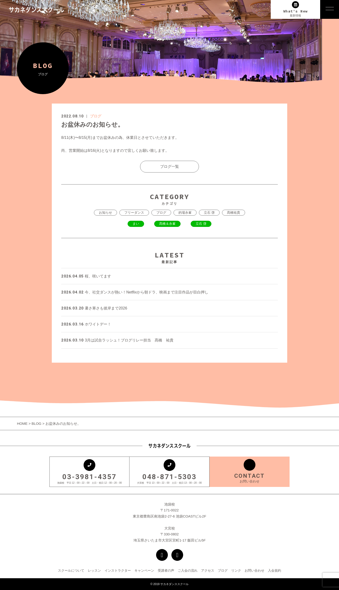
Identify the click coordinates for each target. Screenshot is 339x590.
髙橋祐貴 (233, 212)
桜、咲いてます (86, 276)
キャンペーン (144, 570)
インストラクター (118, 570)
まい (136, 223)
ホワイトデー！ (86, 324)
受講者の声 (166, 570)
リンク (236, 570)
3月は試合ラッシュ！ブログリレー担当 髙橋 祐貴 (117, 340)
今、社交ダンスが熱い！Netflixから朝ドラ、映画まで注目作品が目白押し (134, 292)
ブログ (95, 116)
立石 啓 (209, 212)
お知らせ (105, 212)
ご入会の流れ (188, 570)
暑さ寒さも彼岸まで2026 (94, 308)
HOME (22, 423)
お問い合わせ (254, 570)
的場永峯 (185, 212)
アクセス (207, 570)
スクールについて (71, 570)
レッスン (94, 570)
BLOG (36, 423)
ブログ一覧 (169, 167)
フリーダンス (134, 212)
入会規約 (274, 570)
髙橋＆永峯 (167, 223)
